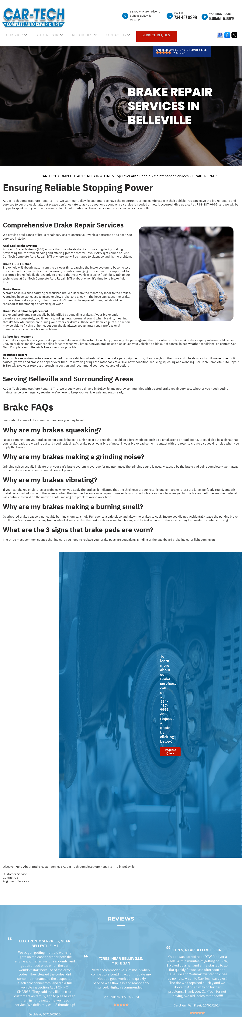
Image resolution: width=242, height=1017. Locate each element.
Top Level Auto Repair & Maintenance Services (152, 176)
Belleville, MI (45, 955)
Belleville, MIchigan (127, 970)
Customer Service (15, 874)
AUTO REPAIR (47, 35)
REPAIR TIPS (82, 35)
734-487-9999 (185, 17)
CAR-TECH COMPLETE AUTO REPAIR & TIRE (75, 176)
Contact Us (10, 877)
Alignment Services (16, 881)
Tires (104, 968)
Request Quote (170, 751)
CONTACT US (116, 35)
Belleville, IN (208, 959)
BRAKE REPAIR (204, 176)
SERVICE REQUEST (157, 35)
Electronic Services (39, 950)
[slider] (163, 52)
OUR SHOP (14, 35)
